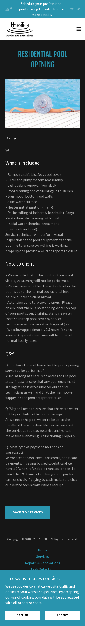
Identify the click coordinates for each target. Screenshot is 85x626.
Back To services (28, 512)
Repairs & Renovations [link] (42, 563)
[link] (20, 29)
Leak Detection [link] (42, 569)
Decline (23, 615)
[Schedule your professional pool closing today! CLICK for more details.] (42, 9)
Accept (62, 615)
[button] (78, 29)
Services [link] (42, 556)
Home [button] (42, 550)
